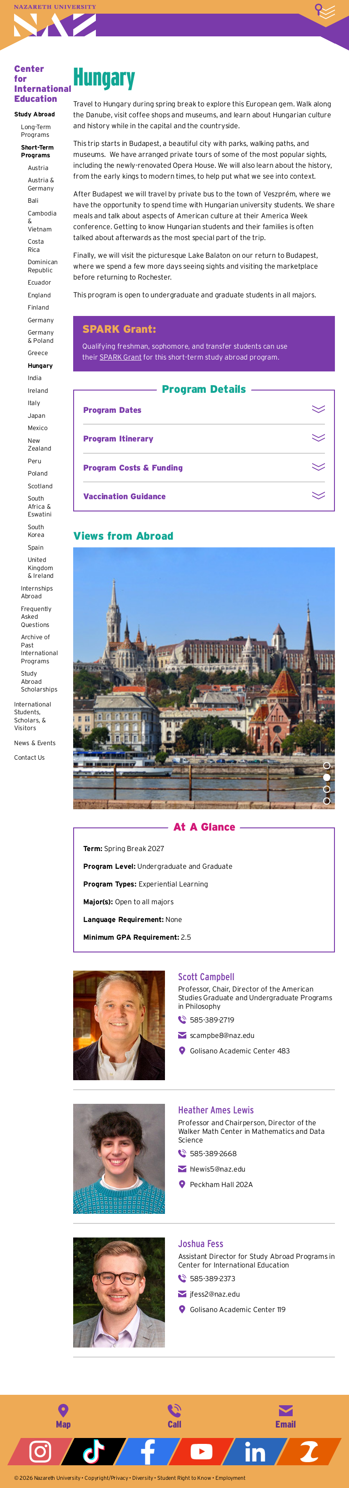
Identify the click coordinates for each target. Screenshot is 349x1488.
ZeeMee (309, 1451)
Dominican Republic (43, 266)
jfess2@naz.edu (215, 1294)
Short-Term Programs (37, 151)
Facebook (148, 1451)
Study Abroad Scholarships (39, 681)
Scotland (40, 486)
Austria (38, 167)
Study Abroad (34, 114)
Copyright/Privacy (106, 1478)
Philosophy (202, 1006)
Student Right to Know (184, 1478)
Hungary (40, 365)
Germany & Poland (41, 336)
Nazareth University (55, 20)
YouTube (201, 1451)
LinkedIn (255, 1451)
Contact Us (29, 757)
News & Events (35, 743)
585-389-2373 (212, 1278)
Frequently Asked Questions (36, 616)
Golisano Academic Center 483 (240, 1050)
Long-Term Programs (36, 131)
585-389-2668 (213, 1153)
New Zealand (39, 444)
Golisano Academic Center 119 (238, 1309)
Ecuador (39, 282)
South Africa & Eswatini (40, 506)
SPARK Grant (120, 357)
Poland (38, 473)
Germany (41, 320)
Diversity (142, 1478)
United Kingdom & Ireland (41, 567)
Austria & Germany (41, 184)
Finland (38, 307)
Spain (36, 547)
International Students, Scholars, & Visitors (32, 716)
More (325, 11)
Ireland (38, 390)
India (35, 377)
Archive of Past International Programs (39, 649)
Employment (230, 1478)
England (39, 295)
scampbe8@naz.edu (222, 1035)
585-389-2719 (212, 1019)
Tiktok (94, 1451)
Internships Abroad (37, 592)
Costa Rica (36, 245)
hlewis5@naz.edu (218, 1168)
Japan (36, 415)
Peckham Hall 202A (221, 1184)
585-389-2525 (174, 1415)
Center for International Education (42, 84)
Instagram (40, 1451)
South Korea (36, 531)
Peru (34, 461)
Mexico (38, 427)
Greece (38, 352)
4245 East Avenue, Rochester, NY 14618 (63, 1415)
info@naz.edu (285, 1415)
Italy (34, 402)
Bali (33, 200)
